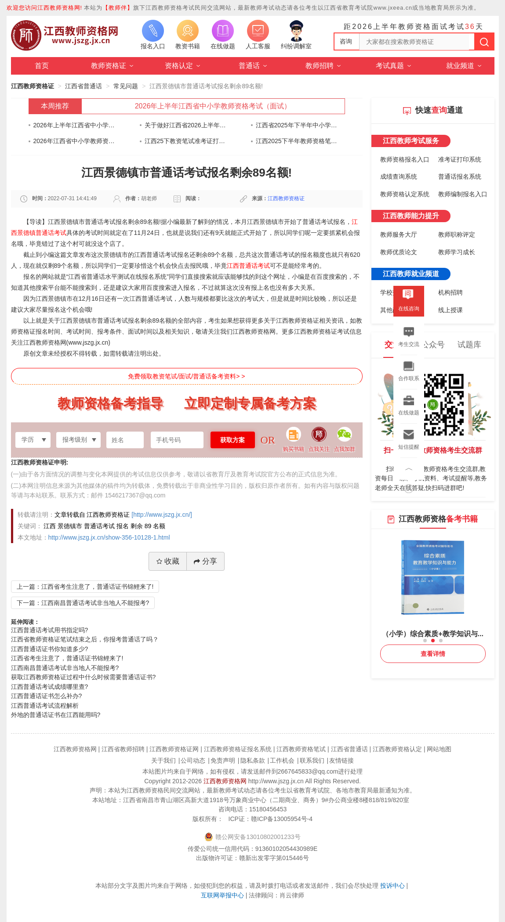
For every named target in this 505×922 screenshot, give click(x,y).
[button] (425, 640)
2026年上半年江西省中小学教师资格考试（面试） (213, 106)
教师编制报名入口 (462, 194)
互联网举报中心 (222, 895)
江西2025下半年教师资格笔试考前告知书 (297, 140)
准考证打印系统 (459, 159)
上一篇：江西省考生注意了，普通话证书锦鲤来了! (85, 586)
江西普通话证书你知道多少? (49, 648)
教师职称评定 (456, 234)
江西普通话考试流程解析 (45, 705)
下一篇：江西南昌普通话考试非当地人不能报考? (83, 602)
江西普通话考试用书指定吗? (49, 630)
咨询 (346, 41)
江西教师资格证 (32, 86)
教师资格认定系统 (404, 194)
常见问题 (125, 86)
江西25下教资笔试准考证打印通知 (186, 140)
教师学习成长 (456, 252)
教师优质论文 (398, 252)
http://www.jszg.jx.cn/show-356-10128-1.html (109, 537)
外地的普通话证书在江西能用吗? (56, 714)
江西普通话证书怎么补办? (46, 695)
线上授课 (450, 309)
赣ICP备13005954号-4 (281, 818)
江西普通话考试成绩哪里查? (49, 686)
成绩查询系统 (398, 176)
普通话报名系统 (459, 176)
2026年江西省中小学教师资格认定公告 (74, 140)
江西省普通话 (83, 86)
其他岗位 (392, 309)
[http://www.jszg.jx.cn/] (161, 514)
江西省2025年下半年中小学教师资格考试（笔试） (297, 125)
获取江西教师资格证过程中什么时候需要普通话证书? (83, 677)
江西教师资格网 (225, 781)
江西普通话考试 (248, 265)
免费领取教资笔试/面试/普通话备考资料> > (186, 376)
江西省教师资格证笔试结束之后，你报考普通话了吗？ (85, 639)
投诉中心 (392, 885)
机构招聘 (450, 292)
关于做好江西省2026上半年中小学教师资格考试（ (186, 125)
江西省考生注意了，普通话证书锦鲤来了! (67, 658)
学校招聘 (392, 292)
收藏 (167, 561)
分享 (205, 561)
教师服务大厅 (398, 234)
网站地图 (439, 749)
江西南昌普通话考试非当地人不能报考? (65, 667)
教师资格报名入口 (404, 159)
